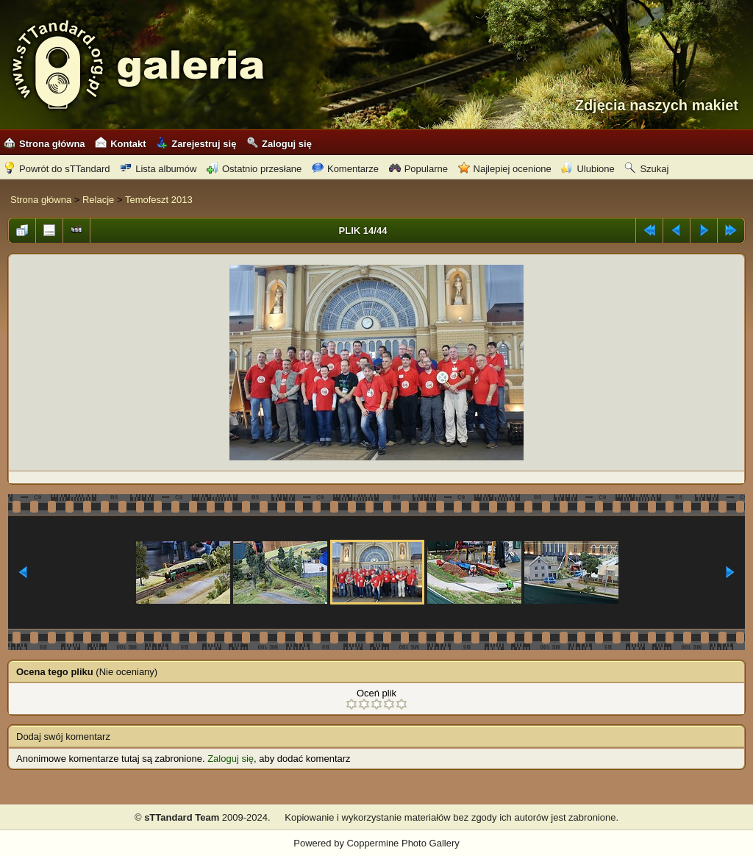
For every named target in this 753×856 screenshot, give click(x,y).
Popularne (418, 168)
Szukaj (646, 168)
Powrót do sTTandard (57, 168)
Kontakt (120, 143)
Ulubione (587, 168)
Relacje (98, 199)
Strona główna (44, 143)
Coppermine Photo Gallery (403, 843)
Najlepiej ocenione (505, 168)
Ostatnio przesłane (254, 168)
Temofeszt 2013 (159, 199)
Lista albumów (158, 168)
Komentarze (345, 168)
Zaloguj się (279, 143)
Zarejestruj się (196, 143)
